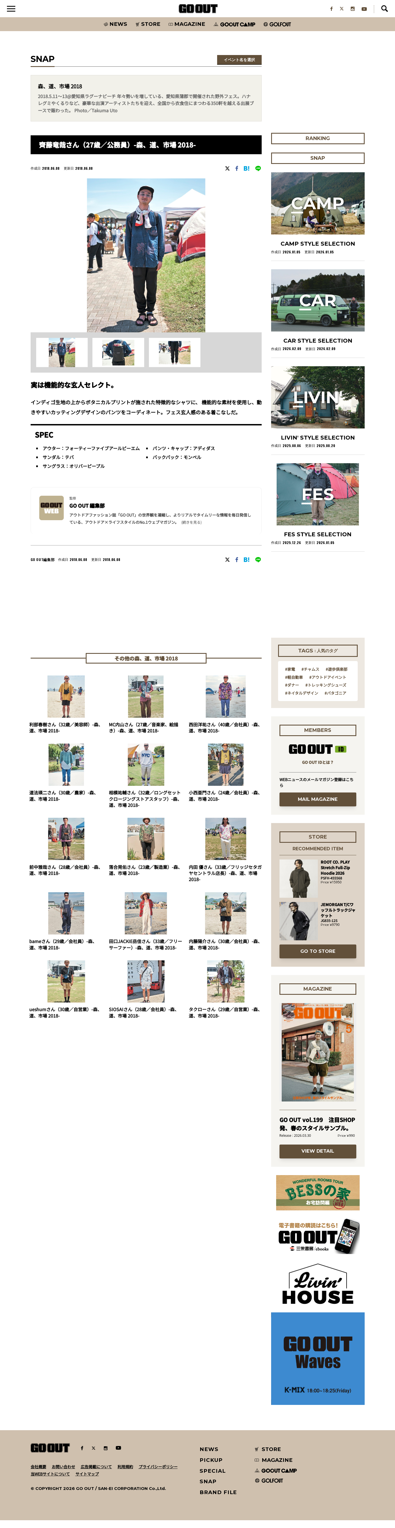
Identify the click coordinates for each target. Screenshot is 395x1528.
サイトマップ (87, 1481)
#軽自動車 (294, 684)
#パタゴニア (335, 700)
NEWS (209, 1457)
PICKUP (211, 1468)
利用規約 (125, 1474)
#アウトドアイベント (327, 684)
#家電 (290, 677)
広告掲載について (96, 1474)
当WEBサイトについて (50, 1481)
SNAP (208, 1489)
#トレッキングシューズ (325, 693)
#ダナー (292, 693)
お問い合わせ (63, 1474)
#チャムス (310, 677)
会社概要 (38, 1474)
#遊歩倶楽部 (336, 677)
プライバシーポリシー (158, 1474)
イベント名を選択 (239, 67)
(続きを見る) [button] (191, 529)
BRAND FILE (218, 1500)
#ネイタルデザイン (301, 700)
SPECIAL (213, 1478)
